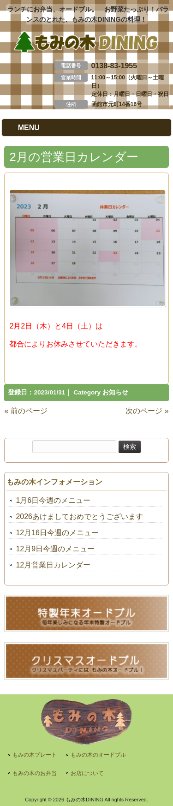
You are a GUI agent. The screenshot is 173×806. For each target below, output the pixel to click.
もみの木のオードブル (98, 755)
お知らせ (115, 392)
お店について (87, 773)
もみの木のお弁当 (34, 773)
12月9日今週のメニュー (55, 549)
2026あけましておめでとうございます (79, 516)
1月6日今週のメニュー (53, 500)
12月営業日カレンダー (53, 565)
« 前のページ (25, 411)
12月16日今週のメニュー (57, 533)
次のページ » (146, 411)
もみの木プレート (34, 755)
